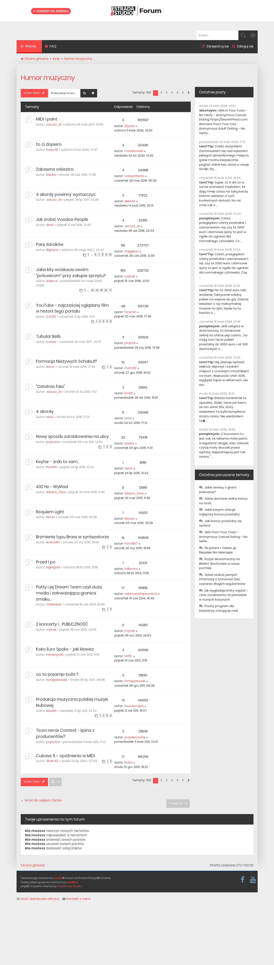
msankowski (133, 151)
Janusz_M (53, 124)
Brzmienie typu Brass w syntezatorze (72, 537)
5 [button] (177, 92)
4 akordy (45, 411)
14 (97, 290)
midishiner (54, 604)
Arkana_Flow (56, 492)
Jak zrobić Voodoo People (62, 219)
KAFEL (128, 656)
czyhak (129, 276)
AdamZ (51, 281)
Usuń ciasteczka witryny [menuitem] (38, 899)
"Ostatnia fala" (50, 386)
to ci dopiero (49, 144)
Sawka (51, 175)
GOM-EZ (52, 761)
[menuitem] (51, 47)
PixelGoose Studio (69, 886)
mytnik (51, 629)
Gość (50, 225)
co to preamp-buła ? (57, 674)
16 (106, 290)
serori (128, 468)
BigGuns (52, 250)
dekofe (129, 201)
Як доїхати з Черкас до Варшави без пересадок (218, 550)
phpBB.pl (72, 882)
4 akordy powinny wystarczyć (66, 194)
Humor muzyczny (48, 77)
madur (51, 342)
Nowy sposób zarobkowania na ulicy (72, 436)
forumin (130, 312)
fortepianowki (56, 680)
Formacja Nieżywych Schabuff (66, 361)
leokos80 (53, 542)
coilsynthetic (134, 176)
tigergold (53, 567)
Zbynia (129, 126)
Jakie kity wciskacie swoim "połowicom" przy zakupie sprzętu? (71, 273)
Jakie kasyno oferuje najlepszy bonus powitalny (219, 512)
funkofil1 (52, 150)
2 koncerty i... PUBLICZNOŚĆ (62, 624)
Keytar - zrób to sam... (57, 462)
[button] (188, 93)
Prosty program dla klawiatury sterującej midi (218, 608)
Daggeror (131, 251)
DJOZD (51, 316)
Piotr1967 (131, 543)
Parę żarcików (49, 244)
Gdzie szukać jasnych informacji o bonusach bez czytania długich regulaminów (222, 579)
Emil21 (128, 393)
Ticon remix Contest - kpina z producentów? (65, 733)
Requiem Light (50, 512)
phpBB (58, 878)
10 (110, 255)
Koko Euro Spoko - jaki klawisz (65, 649)
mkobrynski (54, 654)
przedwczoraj (134, 737)
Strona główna (33, 865)
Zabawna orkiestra (54, 169)
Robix (128, 762)
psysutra (53, 442)
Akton (50, 367)
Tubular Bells (48, 336)
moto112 (130, 368)
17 (110, 290)
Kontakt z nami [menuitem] (76, 899)
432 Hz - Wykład (52, 487)
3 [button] (166, 92)
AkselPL (51, 711)
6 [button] (183, 92)
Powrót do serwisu (51, 11)
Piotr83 (51, 467)
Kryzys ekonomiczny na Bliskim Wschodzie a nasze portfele (219, 563)
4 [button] (172, 92)
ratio (49, 417)
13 (92, 290)
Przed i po (45, 562)
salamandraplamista (140, 594)
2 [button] (161, 92)
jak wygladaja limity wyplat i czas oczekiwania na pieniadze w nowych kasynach (223, 595)
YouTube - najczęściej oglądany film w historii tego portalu (72, 308)
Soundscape (134, 706)
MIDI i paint (46, 119)
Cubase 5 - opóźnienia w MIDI (65, 756)
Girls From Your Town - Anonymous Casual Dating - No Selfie (223, 536)
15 (101, 290)
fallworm (131, 569)
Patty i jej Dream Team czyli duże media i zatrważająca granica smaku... (69, 593)
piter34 (129, 343)
